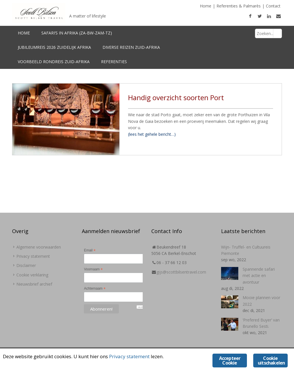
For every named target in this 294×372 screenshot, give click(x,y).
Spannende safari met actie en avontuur (259, 275)
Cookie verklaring (32, 275)
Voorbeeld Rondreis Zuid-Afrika (54, 61)
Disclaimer (26, 265)
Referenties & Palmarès (238, 6)
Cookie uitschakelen (271, 360)
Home (205, 6)
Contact (273, 6)
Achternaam (94, 288)
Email (89, 250)
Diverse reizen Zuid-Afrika (131, 47)
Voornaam (93, 269)
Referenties (114, 61)
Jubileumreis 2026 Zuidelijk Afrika (54, 47)
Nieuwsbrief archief (34, 284)
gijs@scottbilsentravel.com (181, 272)
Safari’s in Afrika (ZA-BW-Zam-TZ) (76, 33)
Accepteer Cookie (230, 360)
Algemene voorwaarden (38, 247)
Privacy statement (33, 256)
